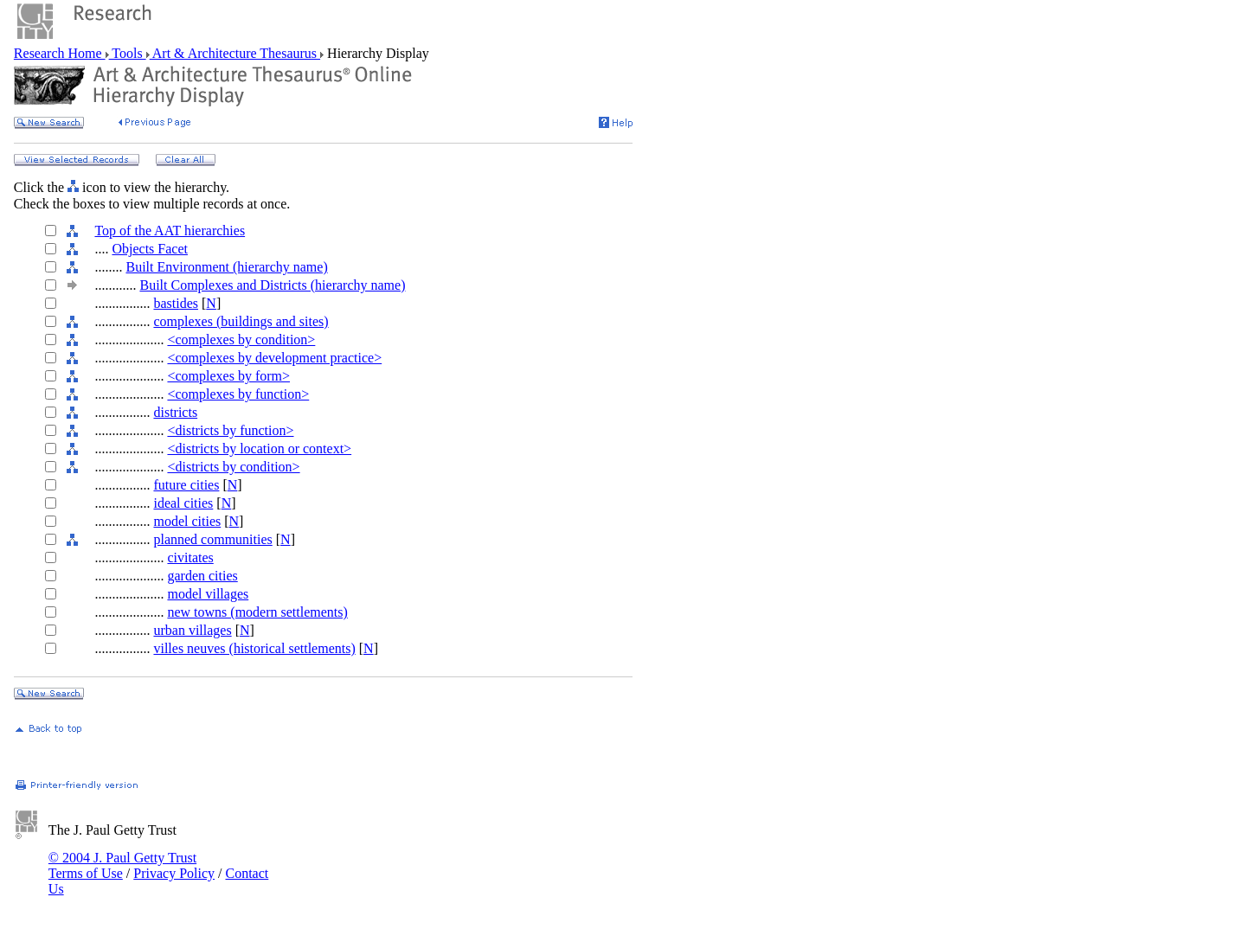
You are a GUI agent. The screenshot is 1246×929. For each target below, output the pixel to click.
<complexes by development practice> (274, 357)
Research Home (60, 53)
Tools (127, 53)
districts (175, 412)
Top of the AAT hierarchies (169, 230)
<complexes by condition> (241, 339)
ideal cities (183, 503)
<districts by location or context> (259, 448)
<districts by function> (230, 430)
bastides (175, 303)
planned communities (212, 539)
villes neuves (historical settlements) (254, 648)
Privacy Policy (174, 873)
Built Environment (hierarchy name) (226, 266)
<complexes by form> (228, 375)
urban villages (192, 630)
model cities (187, 521)
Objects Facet (150, 248)
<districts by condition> (233, 466)
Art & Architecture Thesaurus (235, 53)
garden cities (202, 575)
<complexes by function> (238, 394)
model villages (207, 593)
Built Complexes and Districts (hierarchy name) (272, 285)
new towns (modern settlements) (257, 612)
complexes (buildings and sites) (240, 321)
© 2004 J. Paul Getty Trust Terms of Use (122, 865)
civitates (190, 557)
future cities (186, 484)
